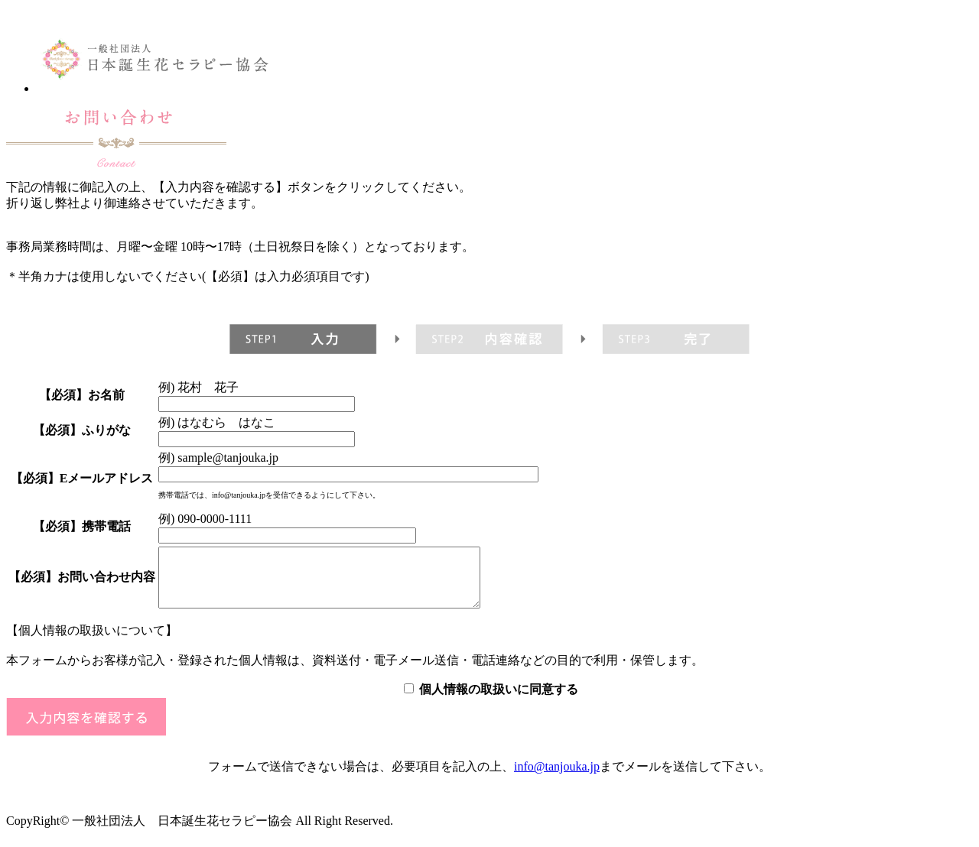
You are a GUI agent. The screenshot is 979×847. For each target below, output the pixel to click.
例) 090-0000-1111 (205, 518)
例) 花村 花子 (198, 387)
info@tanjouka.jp (557, 777)
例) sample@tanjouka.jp (218, 457)
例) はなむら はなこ (216, 422)
